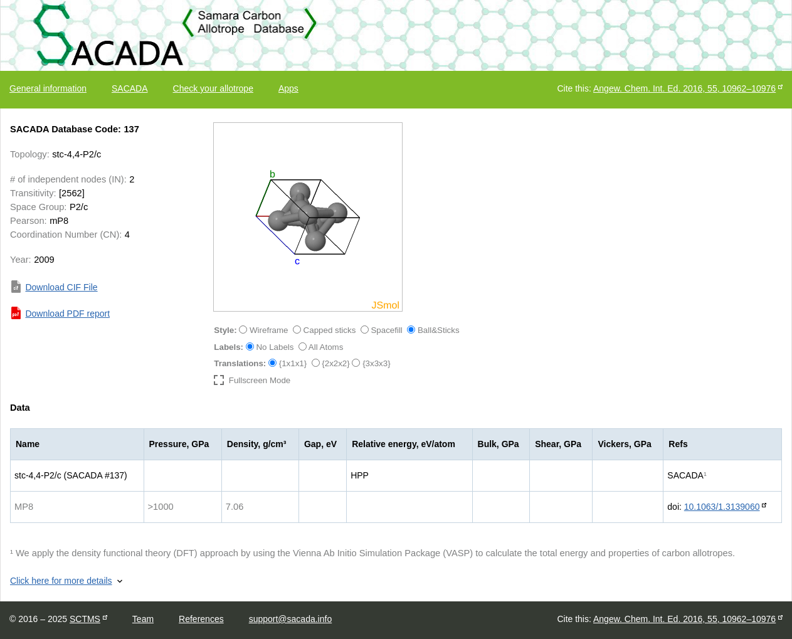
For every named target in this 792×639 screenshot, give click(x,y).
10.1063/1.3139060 (722, 507)
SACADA (130, 88)
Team (143, 619)
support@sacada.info (290, 619)
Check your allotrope (213, 88)
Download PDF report (67, 314)
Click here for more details (61, 581)
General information (48, 88)
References (201, 619)
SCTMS (85, 619)
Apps (288, 88)
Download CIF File (61, 287)
